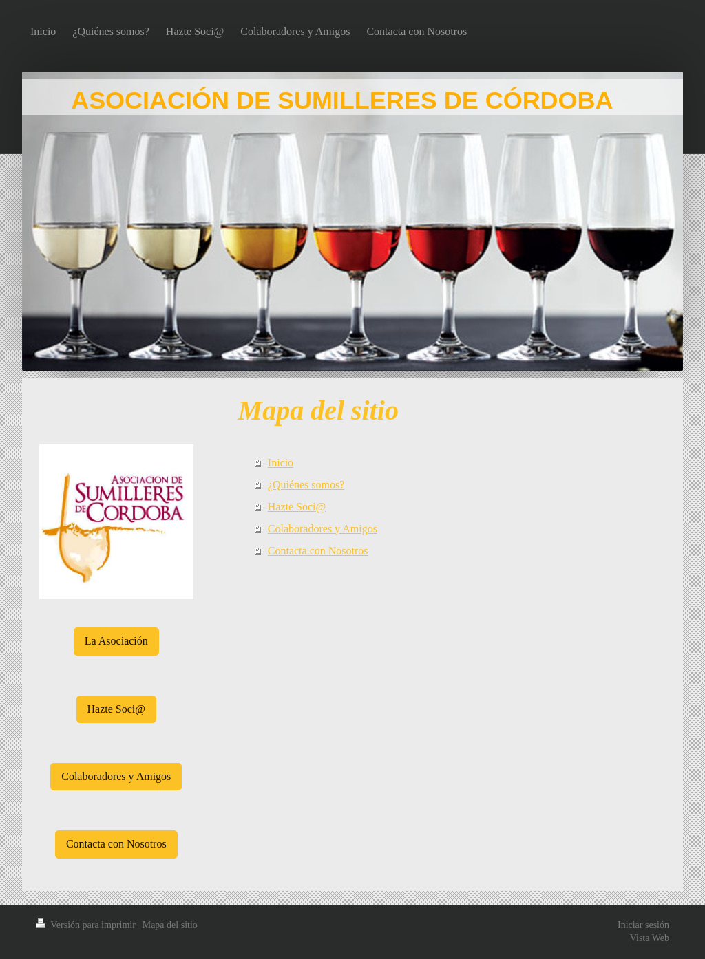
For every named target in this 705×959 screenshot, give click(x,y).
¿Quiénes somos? (306, 485)
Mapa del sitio (170, 925)
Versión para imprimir (87, 925)
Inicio (280, 462)
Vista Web (649, 938)
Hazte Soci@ (297, 507)
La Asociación (116, 641)
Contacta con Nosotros (318, 551)
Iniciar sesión (643, 925)
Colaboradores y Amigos (322, 529)
